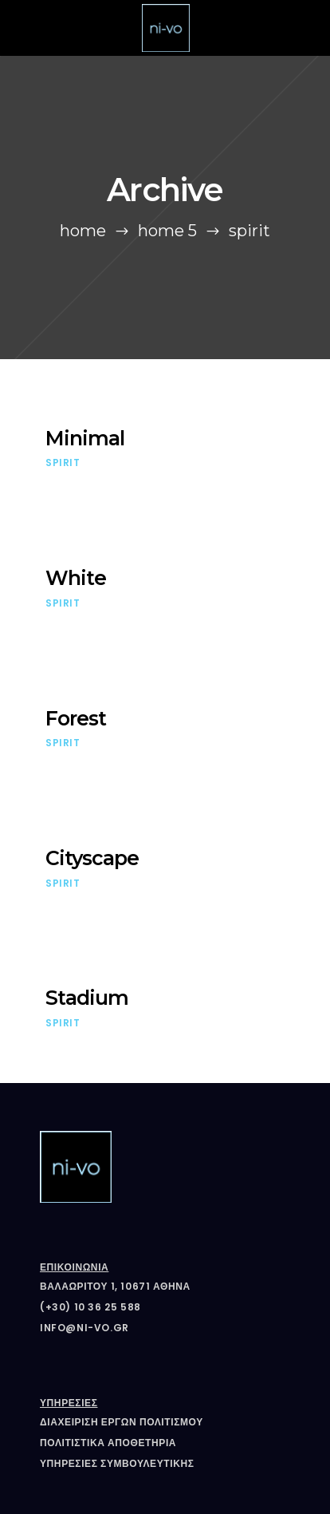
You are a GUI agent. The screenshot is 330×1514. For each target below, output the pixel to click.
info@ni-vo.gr (84, 1327)
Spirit (63, 462)
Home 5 (167, 230)
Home (83, 230)
